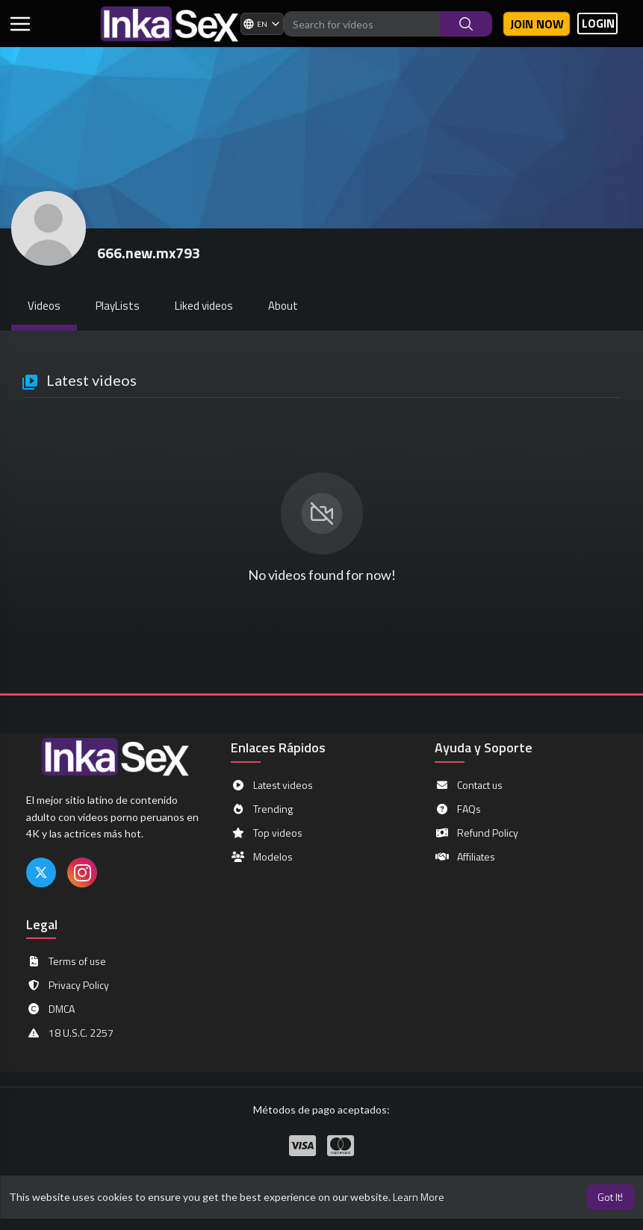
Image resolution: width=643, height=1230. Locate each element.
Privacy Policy (67, 985)
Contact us (469, 785)
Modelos (262, 856)
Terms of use (66, 961)
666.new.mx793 (148, 252)
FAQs (458, 809)
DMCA (50, 1009)
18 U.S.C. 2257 (70, 1032)
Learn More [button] (418, 1197)
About (283, 305)
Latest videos (272, 785)
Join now (537, 24)
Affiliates (465, 856)
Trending (262, 809)
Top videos (266, 832)
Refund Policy (476, 832)
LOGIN (598, 23)
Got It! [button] (610, 1197)
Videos (44, 305)
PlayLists (118, 305)
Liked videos (204, 305)
